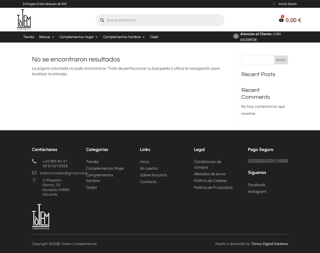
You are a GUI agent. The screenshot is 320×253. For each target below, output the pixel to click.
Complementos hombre (122, 37)
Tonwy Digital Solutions (269, 244)
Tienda (28, 37)
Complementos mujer (77, 37)
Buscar (281, 60)
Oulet (154, 37)
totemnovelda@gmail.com (63, 173)
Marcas (44, 37)
